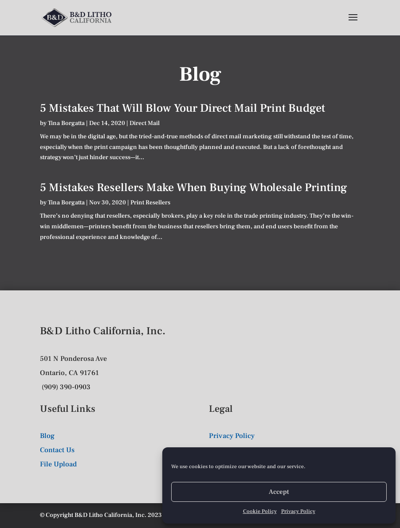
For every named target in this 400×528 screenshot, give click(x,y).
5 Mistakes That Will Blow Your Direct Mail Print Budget (182, 108)
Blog (47, 435)
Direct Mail (144, 123)
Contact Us (57, 450)
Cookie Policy (260, 511)
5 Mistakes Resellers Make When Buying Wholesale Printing (193, 187)
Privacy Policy (298, 511)
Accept (279, 492)
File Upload (58, 464)
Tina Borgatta (66, 123)
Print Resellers (150, 203)
